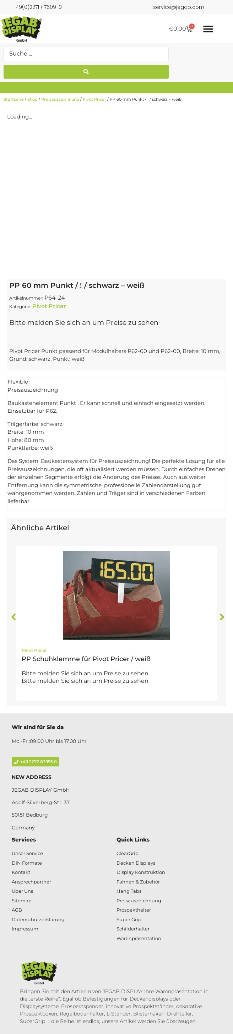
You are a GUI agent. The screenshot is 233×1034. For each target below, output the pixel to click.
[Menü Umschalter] (208, 28)
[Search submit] (86, 72)
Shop (32, 99)
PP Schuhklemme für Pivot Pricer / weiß (86, 659)
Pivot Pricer (94, 99)
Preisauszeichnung (60, 99)
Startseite (14, 99)
